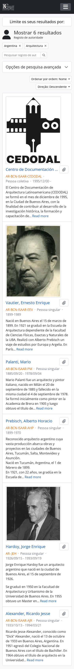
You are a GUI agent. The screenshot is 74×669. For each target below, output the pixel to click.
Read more (40, 216)
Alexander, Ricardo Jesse (28, 613)
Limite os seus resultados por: (37, 21)
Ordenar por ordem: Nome (49, 79)
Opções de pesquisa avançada (33, 67)
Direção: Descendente (52, 87)
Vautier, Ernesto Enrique (28, 302)
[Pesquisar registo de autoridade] (21, 55)
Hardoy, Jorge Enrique (25, 546)
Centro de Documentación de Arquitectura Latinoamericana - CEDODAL (32, 169)
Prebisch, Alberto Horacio (29, 421)
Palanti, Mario (18, 362)
